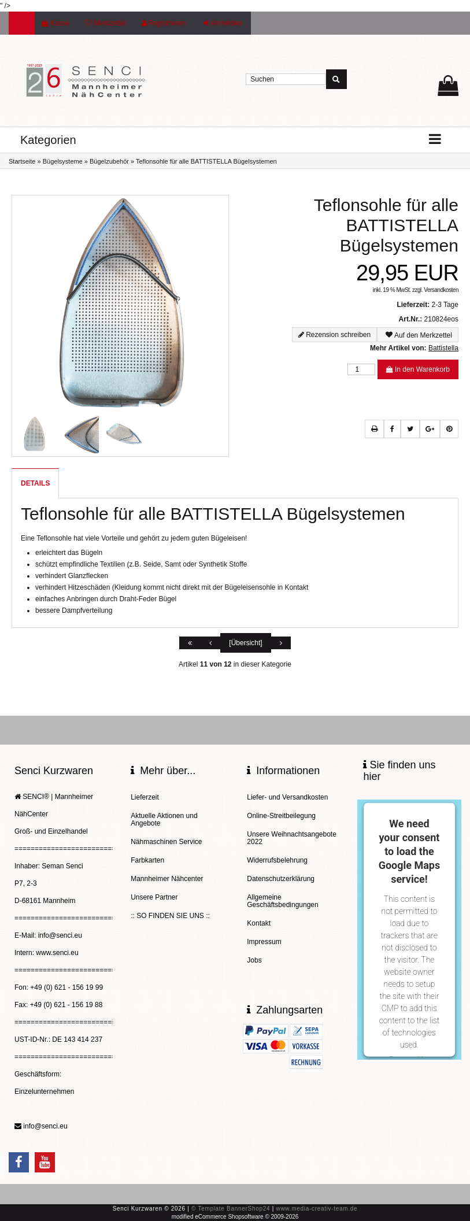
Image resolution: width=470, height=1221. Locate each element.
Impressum (264, 942)
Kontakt (259, 923)
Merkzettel (105, 23)
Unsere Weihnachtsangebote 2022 (291, 838)
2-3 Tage (444, 305)
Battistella (443, 348)
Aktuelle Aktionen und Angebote (164, 819)
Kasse (55, 23)
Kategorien (48, 140)
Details (35, 483)
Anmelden (222, 23)
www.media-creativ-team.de (316, 1208)
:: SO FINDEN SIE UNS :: (170, 916)
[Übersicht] (245, 643)
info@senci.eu (45, 1126)
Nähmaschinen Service (166, 842)
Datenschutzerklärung (280, 879)
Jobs (254, 960)
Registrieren (164, 23)
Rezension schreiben (338, 335)
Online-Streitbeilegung (281, 816)
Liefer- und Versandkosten (287, 797)
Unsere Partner (154, 897)
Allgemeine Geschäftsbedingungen (282, 901)
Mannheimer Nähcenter (167, 879)
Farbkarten (147, 860)
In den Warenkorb (418, 369)
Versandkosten (441, 290)
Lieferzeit (145, 797)
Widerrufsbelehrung (277, 860)
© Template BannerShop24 (230, 1208)
